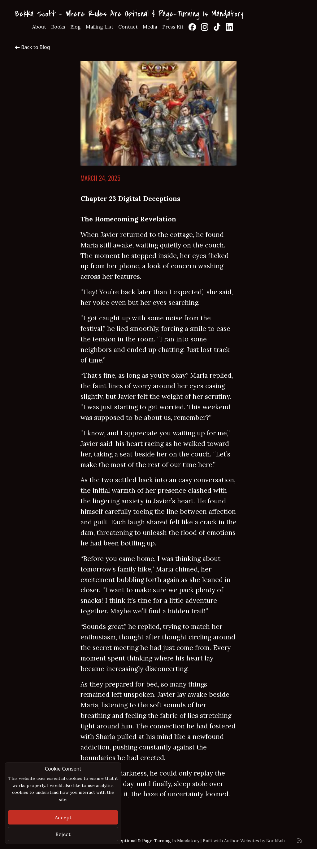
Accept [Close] (63, 817)
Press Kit (173, 27)
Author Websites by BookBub (254, 840)
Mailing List (99, 27)
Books (58, 27)
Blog (75, 27)
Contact (128, 27)
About (39, 27)
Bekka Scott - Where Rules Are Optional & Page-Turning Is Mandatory (129, 14)
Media (150, 27)
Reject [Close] (63, 834)
